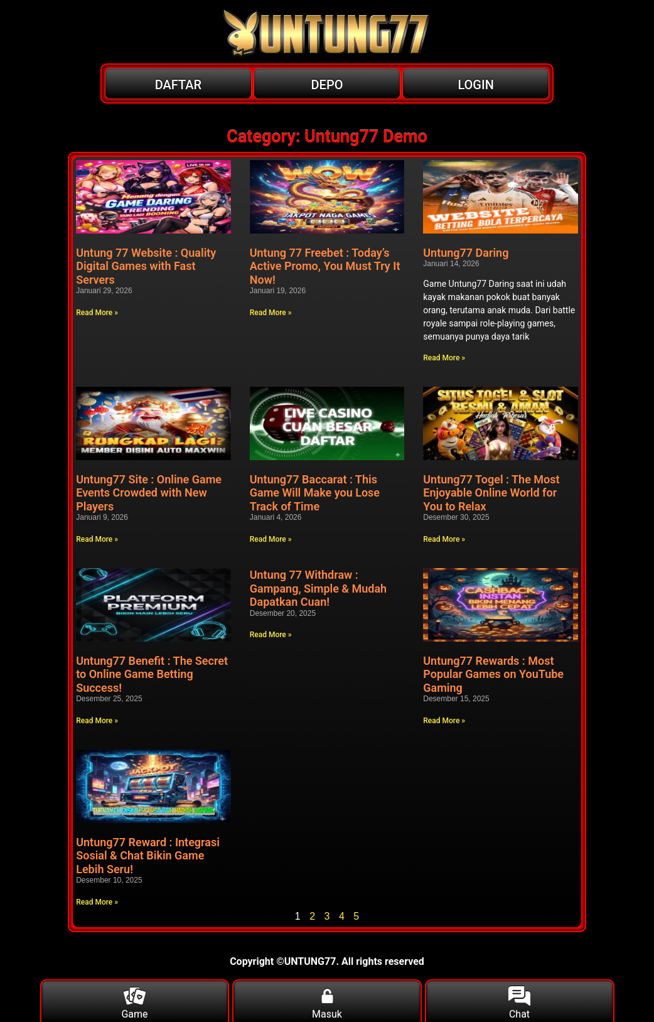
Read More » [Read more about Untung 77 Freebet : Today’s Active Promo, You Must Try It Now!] (271, 312)
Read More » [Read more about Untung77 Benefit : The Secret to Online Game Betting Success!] (97, 720)
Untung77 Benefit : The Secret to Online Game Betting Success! (152, 674)
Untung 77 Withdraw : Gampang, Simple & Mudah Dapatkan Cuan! (318, 588)
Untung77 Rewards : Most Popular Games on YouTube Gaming (493, 674)
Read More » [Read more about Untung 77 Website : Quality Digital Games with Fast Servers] (97, 312)
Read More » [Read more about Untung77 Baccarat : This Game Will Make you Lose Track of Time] (271, 539)
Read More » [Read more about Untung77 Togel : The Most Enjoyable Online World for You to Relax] (444, 539)
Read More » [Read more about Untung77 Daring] (444, 357)
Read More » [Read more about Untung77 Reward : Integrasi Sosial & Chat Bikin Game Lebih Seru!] (97, 902)
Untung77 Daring (465, 252)
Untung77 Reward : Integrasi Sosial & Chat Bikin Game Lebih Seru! (148, 856)
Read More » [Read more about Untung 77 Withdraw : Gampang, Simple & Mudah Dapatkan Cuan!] (271, 634)
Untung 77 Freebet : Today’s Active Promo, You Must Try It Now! (325, 266)
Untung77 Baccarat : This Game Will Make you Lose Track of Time (315, 493)
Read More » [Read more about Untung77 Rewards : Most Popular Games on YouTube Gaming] (444, 720)
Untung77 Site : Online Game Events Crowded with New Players (149, 493)
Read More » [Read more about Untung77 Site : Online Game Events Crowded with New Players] (97, 539)
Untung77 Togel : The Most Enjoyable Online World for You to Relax (491, 493)
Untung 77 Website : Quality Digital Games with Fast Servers (146, 266)
